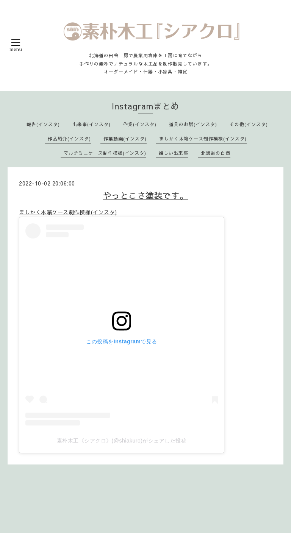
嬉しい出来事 (173, 153)
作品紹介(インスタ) (69, 139)
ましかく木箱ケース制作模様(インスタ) (203, 139)
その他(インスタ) (249, 124)
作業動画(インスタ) (125, 139)
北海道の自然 (215, 153)
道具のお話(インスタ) (193, 124)
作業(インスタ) (139, 124)
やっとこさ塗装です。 (145, 195)
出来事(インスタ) (91, 124)
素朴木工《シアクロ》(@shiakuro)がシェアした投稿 (122, 441)
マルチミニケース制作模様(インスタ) (105, 153)
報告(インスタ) (43, 124)
